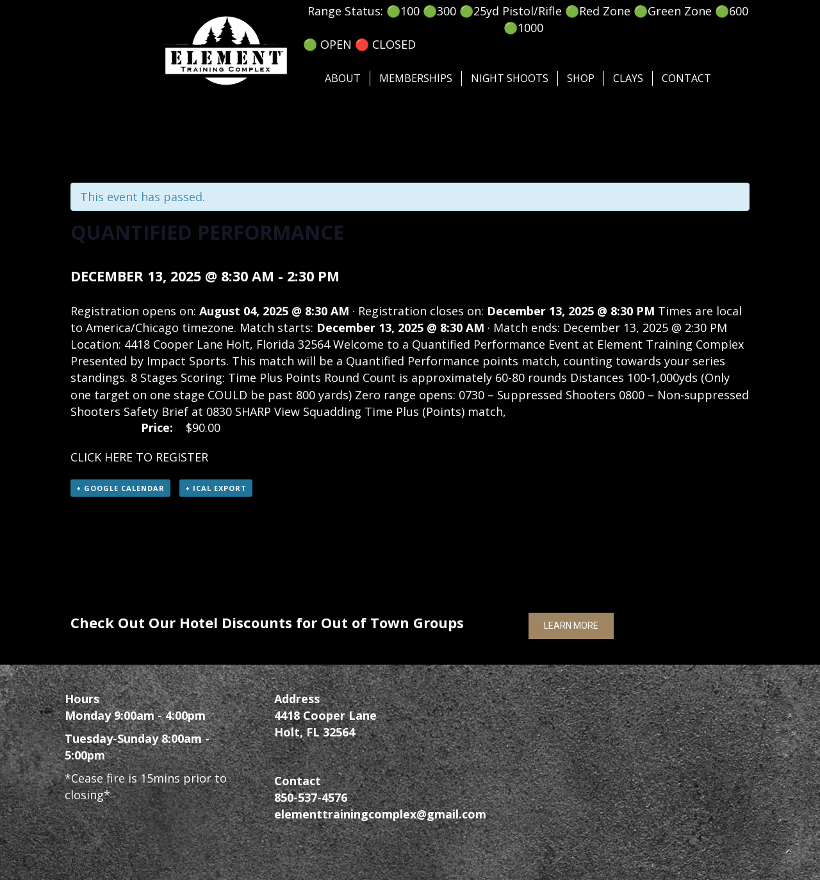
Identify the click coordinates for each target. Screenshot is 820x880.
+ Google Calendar (120, 488)
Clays (628, 78)
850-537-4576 (310, 797)
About (343, 78)
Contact (686, 78)
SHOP (580, 78)
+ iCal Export (216, 488)
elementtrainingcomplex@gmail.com (380, 814)
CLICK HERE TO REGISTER (139, 457)
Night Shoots (509, 78)
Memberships (415, 78)
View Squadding (317, 411)
